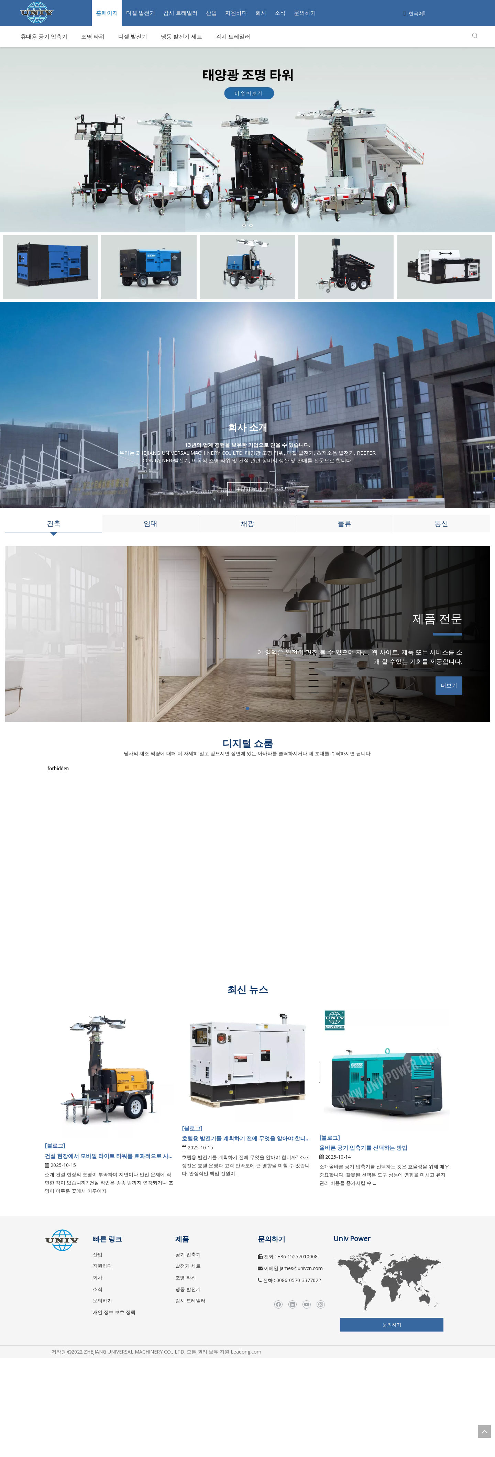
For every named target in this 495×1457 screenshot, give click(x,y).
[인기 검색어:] (475, 36)
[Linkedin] (292, 1304)
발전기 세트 (188, 1265)
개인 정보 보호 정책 (114, 1312)
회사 (260, 12)
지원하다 (236, 12)
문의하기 (305, 12)
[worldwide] (388, 1281)
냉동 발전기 (188, 1289)
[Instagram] (320, 1304)
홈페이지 (107, 12)
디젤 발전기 (140, 12)
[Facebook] (278, 1304)
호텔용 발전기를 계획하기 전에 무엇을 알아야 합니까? (247, 1138)
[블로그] (55, 1145)
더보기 (449, 685)
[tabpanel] (247, 634)
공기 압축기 (188, 1254)
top (484, 1431)
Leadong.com (246, 1351)
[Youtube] (306, 1304)
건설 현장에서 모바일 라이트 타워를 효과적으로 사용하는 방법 (110, 1156)
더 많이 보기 (247, 489)
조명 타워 (185, 1277)
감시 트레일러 (180, 12)
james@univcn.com (301, 1268)
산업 (211, 12)
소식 (280, 12)
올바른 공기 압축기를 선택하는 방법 (363, 1147)
